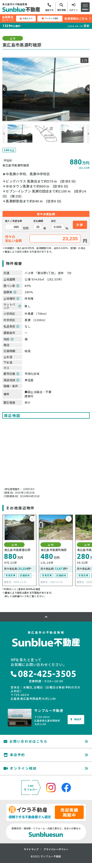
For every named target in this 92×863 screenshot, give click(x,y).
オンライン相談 (20, 768)
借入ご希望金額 (13, 221)
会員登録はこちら (76, 18)
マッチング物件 (50, 18)
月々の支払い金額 (13, 239)
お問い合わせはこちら (26, 741)
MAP (76, 719)
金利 (53, 221)
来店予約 (14, 754)
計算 (80, 225)
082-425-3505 (43, 673)
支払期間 (38, 221)
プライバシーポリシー (56, 849)
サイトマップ (31, 849)
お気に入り (25, 18)
